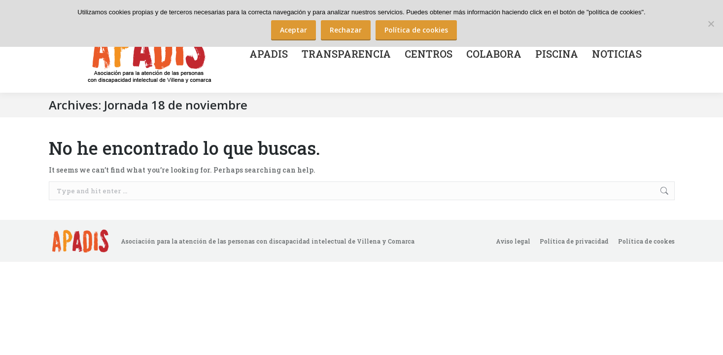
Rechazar (346, 30)
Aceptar (293, 30)
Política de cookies (416, 30)
